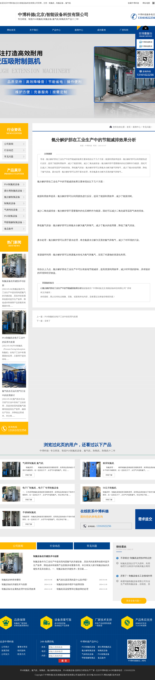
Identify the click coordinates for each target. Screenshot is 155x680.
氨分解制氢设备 (12, 197)
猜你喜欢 (121, 546)
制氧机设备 (9, 203)
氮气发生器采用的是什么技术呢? (72, 580)
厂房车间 (124, 30)
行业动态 (8, 150)
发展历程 (5, 650)
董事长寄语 (22, 647)
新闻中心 (79, 30)
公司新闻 (8, 144)
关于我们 (34, 30)
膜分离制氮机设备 (13, 191)
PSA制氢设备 (10, 216)
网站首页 (11, 30)
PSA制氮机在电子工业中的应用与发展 (61, 317)
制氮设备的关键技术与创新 (46, 556)
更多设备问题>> (133, 601)
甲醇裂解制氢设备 (13, 222)
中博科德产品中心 (89, 641)
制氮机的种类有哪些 (11, 580)
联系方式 (21, 654)
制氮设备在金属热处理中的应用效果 (19, 589)
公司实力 (5, 654)
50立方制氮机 (109, 488)
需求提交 (145, 519)
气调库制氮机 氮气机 (33, 463)
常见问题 (8, 156)
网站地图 (146, 3)
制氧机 (96, 450)
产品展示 (14, 170)
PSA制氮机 (25, 670)
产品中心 (56, 30)
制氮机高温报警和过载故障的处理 (72, 589)
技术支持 (116, 675)
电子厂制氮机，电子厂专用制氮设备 (41, 488)
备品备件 (8, 228)
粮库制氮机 (108, 463)
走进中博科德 (7, 641)
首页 (129, 127)
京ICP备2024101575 (94, 675)
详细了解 (28, 475)
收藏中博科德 (133, 3)
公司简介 (5, 647)
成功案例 (101, 30)
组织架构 (21, 650)
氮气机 (87, 450)
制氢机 (105, 450)
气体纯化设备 (11, 209)
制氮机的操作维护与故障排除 (70, 584)
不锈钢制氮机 (29, 512)
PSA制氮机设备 (12, 184)
